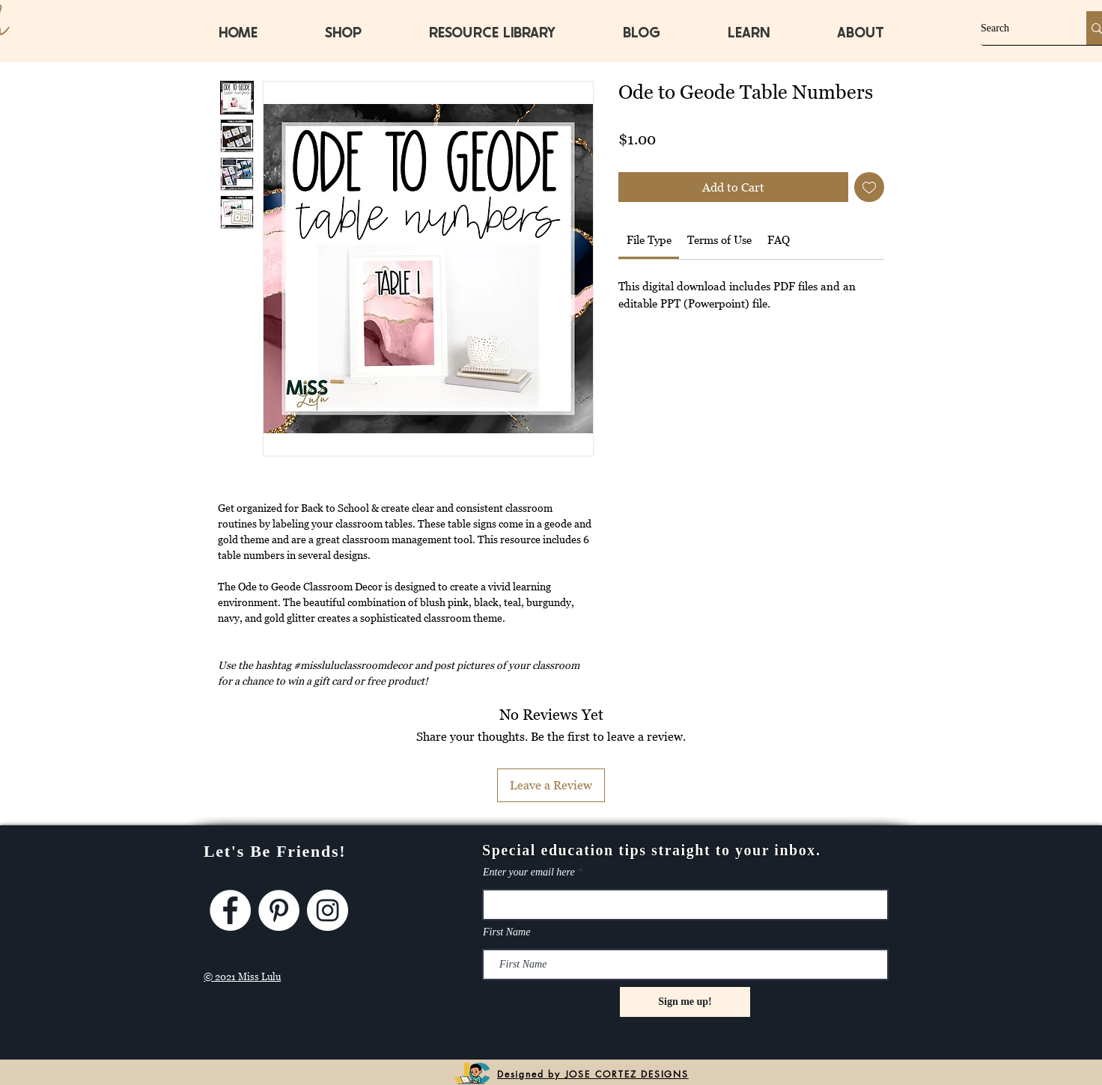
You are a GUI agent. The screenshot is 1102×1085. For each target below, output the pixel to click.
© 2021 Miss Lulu (242, 976)
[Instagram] (327, 910)
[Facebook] (230, 910)
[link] (649, 239)
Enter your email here (529, 872)
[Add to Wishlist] (869, 187)
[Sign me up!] (685, 1002)
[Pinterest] (278, 910)
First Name (506, 932)
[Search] (1018, 28)
